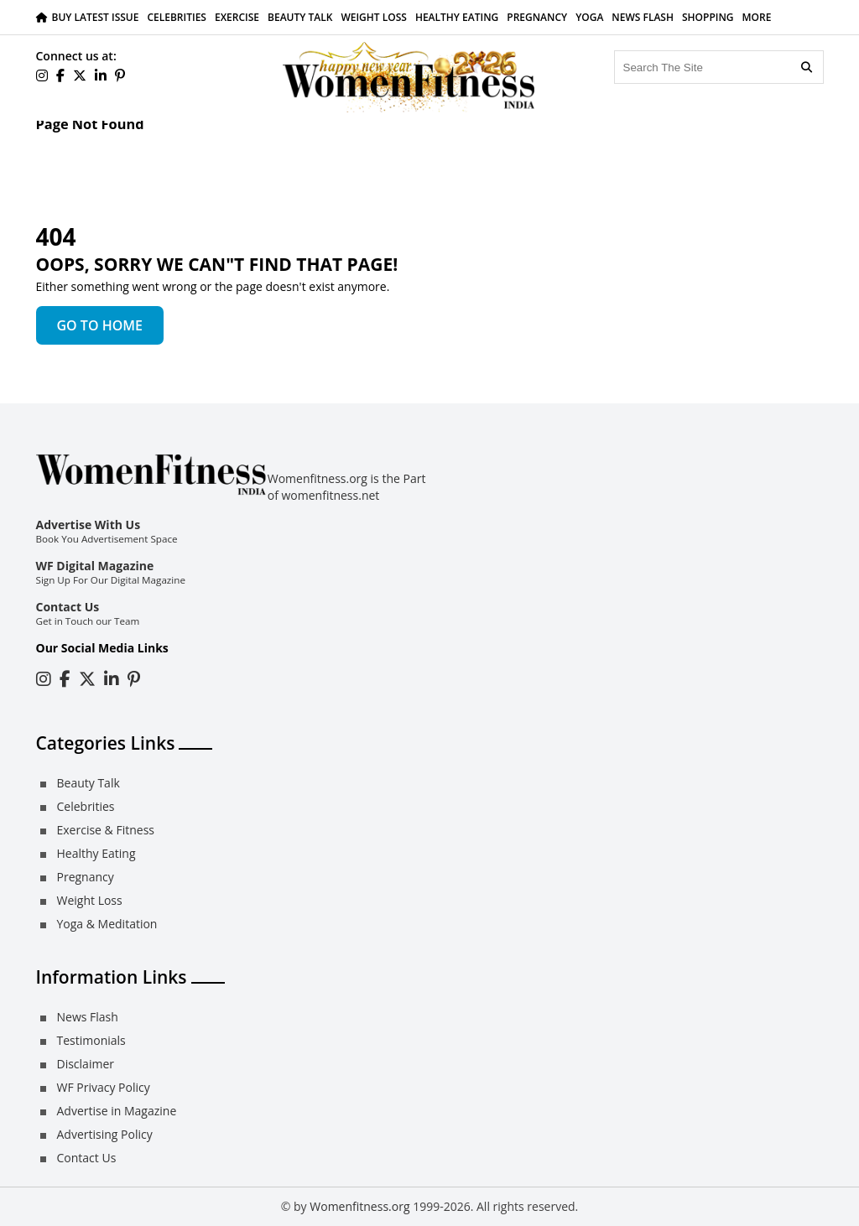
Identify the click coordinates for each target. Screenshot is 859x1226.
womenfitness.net (331, 495)
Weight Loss (374, 17)
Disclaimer (85, 1064)
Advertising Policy (105, 1134)
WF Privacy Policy (103, 1087)
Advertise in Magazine (117, 1111)
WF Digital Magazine (95, 566)
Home (53, 141)
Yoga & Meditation (107, 924)
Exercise (237, 17)
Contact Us (68, 607)
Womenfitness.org (359, 1206)
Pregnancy (537, 17)
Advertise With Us (88, 524)
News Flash (643, 17)
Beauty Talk (300, 17)
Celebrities (176, 17)
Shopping (708, 17)
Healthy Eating (456, 17)
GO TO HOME (100, 325)
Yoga (589, 17)
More (757, 17)
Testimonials (91, 1040)
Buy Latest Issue (95, 17)
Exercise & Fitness (105, 830)
